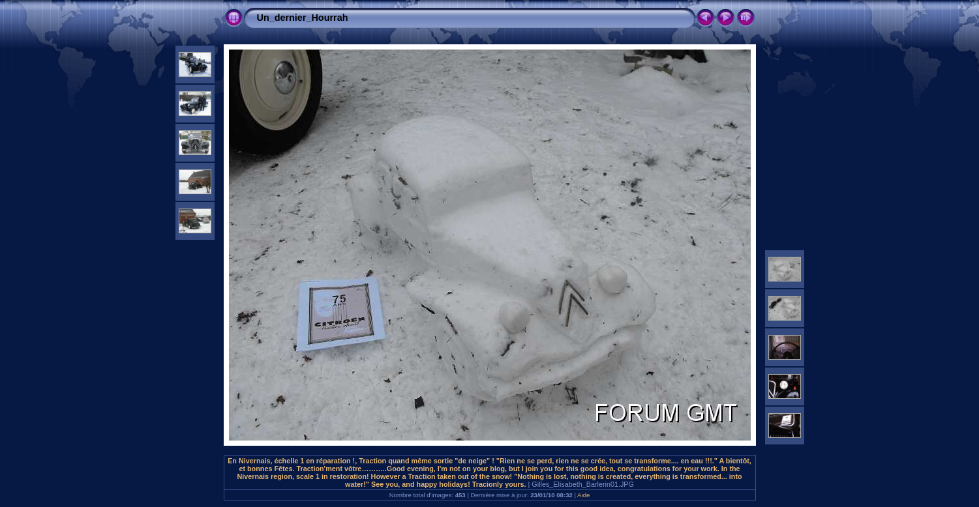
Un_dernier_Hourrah (302, 17)
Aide (583, 495)
